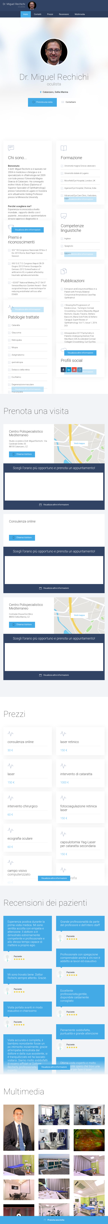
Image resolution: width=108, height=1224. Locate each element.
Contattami (69, 102)
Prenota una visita (42, 102)
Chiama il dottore (22, 454)
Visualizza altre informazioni (27, 230)
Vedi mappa (79, 443)
